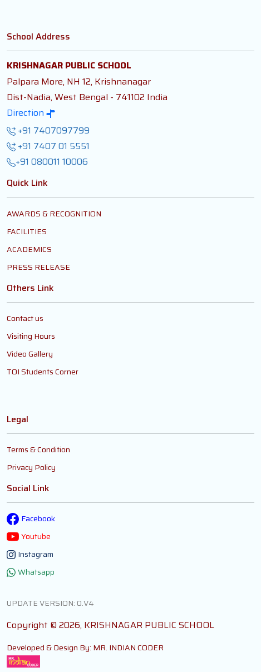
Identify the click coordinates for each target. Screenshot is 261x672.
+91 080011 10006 (47, 162)
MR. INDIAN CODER (128, 647)
